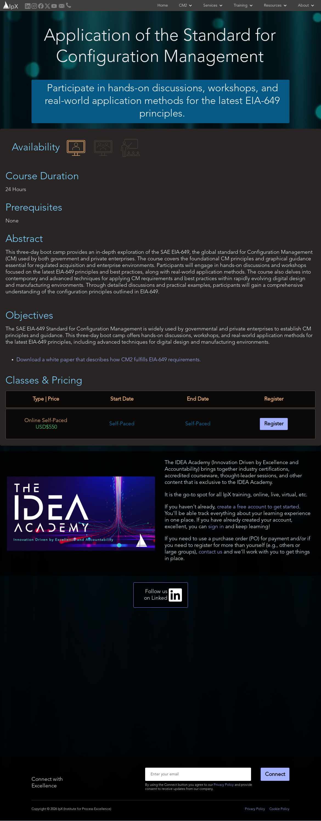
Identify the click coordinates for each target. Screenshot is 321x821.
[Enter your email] (198, 774)
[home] (10, 5)
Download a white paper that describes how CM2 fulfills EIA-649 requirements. (108, 360)
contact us (210, 552)
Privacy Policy (224, 785)
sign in (216, 527)
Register (273, 424)
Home (162, 5)
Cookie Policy (279, 809)
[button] (185, 5)
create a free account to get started (258, 507)
